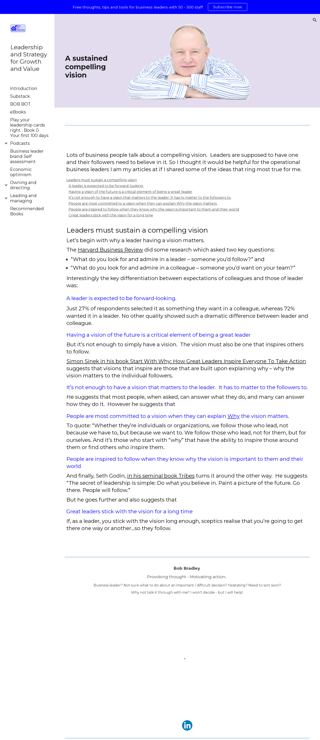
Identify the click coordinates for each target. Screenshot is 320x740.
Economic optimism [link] (21, 172)
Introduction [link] (23, 88)
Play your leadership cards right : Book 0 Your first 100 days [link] (29, 127)
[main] (93, 66)
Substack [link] (20, 96)
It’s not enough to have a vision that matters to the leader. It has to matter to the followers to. (150, 198)
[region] (160, 7)
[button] (315, 20)
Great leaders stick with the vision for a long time (111, 215)
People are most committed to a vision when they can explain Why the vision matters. (143, 203)
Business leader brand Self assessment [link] (27, 156)
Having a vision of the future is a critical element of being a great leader (130, 192)
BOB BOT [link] (20, 104)
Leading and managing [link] (23, 198)
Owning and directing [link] (23, 185)
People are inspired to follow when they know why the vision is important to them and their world (154, 209)
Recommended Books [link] (27, 211)
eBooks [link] (18, 112)
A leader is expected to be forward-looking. (106, 186)
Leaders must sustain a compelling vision (101, 180)
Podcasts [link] (20, 143)
